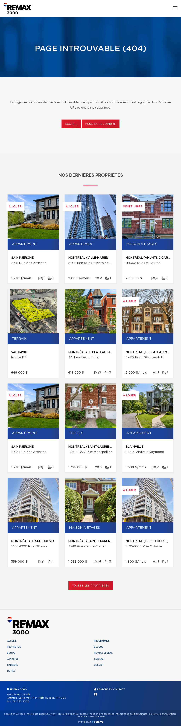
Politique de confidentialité (131, 714)
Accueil (71, 124)
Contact (99, 659)
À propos (13, 659)
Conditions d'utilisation (162, 714)
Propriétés (14, 647)
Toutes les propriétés (90, 586)
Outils (11, 671)
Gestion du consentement (90, 717)
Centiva (98, 722)
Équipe (11, 653)
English (98, 665)
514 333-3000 (21, 701)
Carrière (12, 665)
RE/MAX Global (103, 653)
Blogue (98, 647)
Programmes (102, 641)
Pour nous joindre (100, 124)
